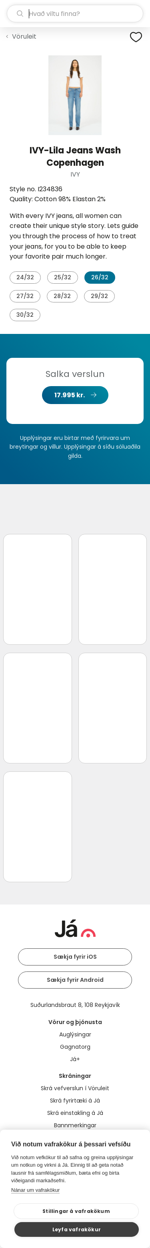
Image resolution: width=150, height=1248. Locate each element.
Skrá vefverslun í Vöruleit (75, 1088)
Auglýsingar (75, 1034)
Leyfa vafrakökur (76, 1229)
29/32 (99, 296)
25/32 (62, 277)
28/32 (62, 296)
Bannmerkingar (75, 1125)
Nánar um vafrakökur (35, 1190)
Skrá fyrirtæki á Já (75, 1101)
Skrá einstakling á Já (75, 1113)
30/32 (25, 315)
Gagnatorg (75, 1047)
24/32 (25, 277)
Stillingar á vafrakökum (76, 1211)
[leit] (75, 13)
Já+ (75, 1059)
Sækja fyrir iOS (75, 957)
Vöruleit (24, 36)
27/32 (25, 296)
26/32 (99, 277)
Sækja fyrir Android (75, 980)
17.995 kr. (69, 395)
